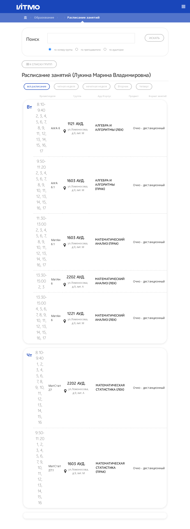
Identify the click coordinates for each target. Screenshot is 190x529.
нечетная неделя (96, 86)
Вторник (123, 86)
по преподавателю (91, 50)
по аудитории (116, 50)
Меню (186, 3)
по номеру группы (63, 50)
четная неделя (66, 86)
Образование (44, 17)
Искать (154, 38)
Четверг (144, 86)
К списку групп (39, 64)
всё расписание (36, 86)
